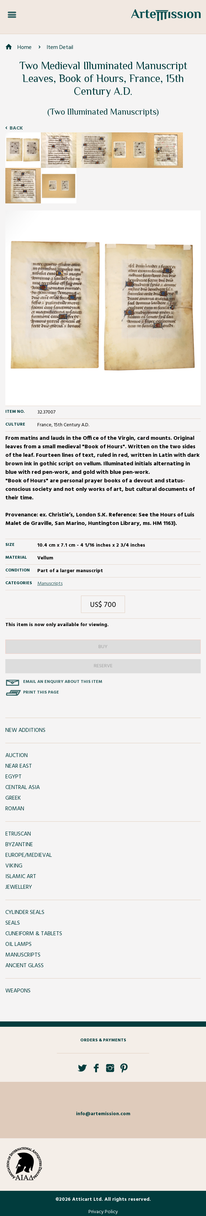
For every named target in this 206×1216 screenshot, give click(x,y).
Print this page (41, 692)
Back (16, 128)
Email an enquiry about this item (62, 681)
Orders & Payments (103, 1040)
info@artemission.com (103, 1114)
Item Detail (60, 47)
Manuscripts (50, 584)
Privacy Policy (103, 1212)
